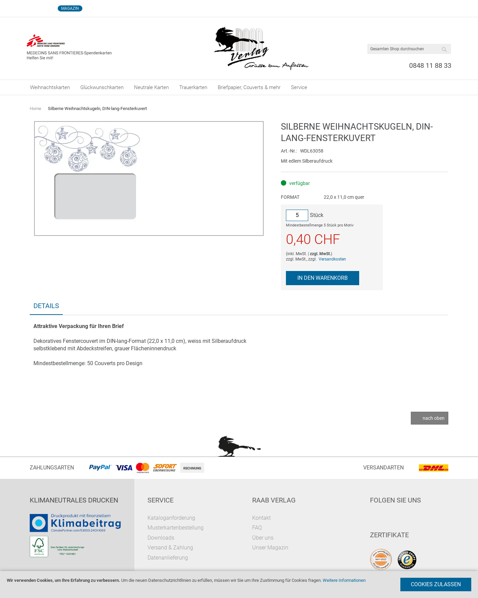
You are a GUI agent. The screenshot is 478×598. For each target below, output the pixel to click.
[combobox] (409, 49)
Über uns (262, 538)
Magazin (70, 8)
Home (35, 108)
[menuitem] (50, 87)
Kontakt (261, 518)
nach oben (434, 418)
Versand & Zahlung (170, 547)
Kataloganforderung (171, 518)
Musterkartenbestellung (176, 527)
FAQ (257, 527)
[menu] (239, 87)
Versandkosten (332, 259)
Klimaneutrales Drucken (74, 500)
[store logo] (261, 49)
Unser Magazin (270, 547)
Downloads (161, 538)
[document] (239, 584)
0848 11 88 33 (430, 65)
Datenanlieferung (168, 557)
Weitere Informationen (344, 580)
